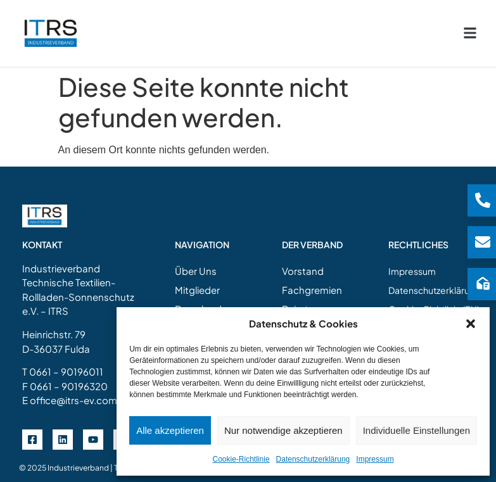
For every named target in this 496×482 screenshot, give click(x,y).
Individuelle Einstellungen (416, 430)
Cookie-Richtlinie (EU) (434, 301)
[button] (470, 323)
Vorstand (303, 263)
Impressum (374, 459)
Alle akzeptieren (170, 430)
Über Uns (196, 263)
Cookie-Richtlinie (241, 459)
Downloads (201, 301)
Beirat (295, 301)
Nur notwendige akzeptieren (283, 430)
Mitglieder (197, 282)
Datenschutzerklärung (313, 459)
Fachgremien (312, 282)
